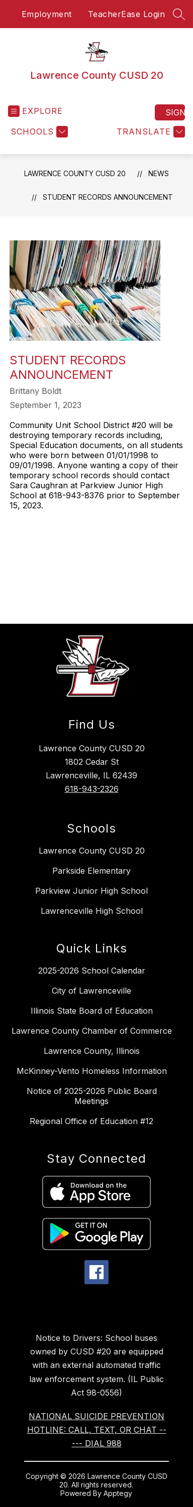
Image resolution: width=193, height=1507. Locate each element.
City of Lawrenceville (91, 991)
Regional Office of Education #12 (91, 1121)
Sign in (175, 112)
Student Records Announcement (108, 197)
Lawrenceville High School (92, 911)
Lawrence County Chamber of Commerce (92, 1031)
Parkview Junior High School (91, 891)
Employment (47, 14)
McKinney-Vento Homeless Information (92, 1071)
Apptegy (118, 1493)
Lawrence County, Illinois (92, 1051)
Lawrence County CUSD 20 (75, 173)
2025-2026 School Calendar (91, 971)
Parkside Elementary (91, 871)
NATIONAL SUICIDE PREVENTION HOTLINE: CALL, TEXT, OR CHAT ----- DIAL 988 (96, 1429)
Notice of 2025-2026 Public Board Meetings (92, 1096)
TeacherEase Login (126, 14)
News (158, 173)
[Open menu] (35, 111)
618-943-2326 (92, 789)
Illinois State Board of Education (92, 1011)
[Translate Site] (149, 131)
